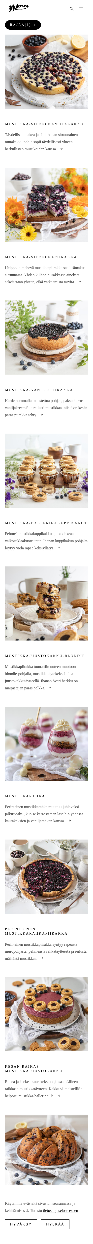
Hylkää (55, 1224)
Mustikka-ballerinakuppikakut (46, 523)
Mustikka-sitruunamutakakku (44, 124)
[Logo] (19, 8)
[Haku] (71, 8)
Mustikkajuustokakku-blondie (45, 656)
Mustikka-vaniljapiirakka (39, 390)
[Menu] (81, 9)
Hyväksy (21, 1224)
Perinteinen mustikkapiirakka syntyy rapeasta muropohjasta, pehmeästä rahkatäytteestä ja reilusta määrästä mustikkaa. (46, 951)
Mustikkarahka (25, 796)
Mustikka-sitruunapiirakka (41, 257)
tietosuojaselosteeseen (60, 1210)
